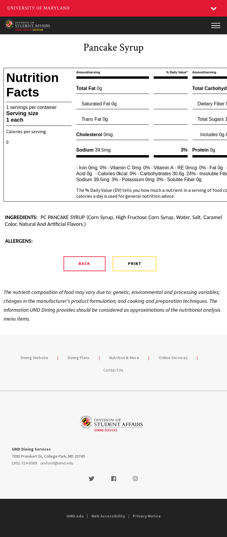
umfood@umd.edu (56, 463)
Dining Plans (79, 357)
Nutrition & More (124, 357)
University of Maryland (38, 8)
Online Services (173, 357)
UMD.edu (75, 516)
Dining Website (34, 357)
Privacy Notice (147, 516)
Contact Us (113, 370)
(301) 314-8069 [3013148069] (24, 463)
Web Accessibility (108, 516)
